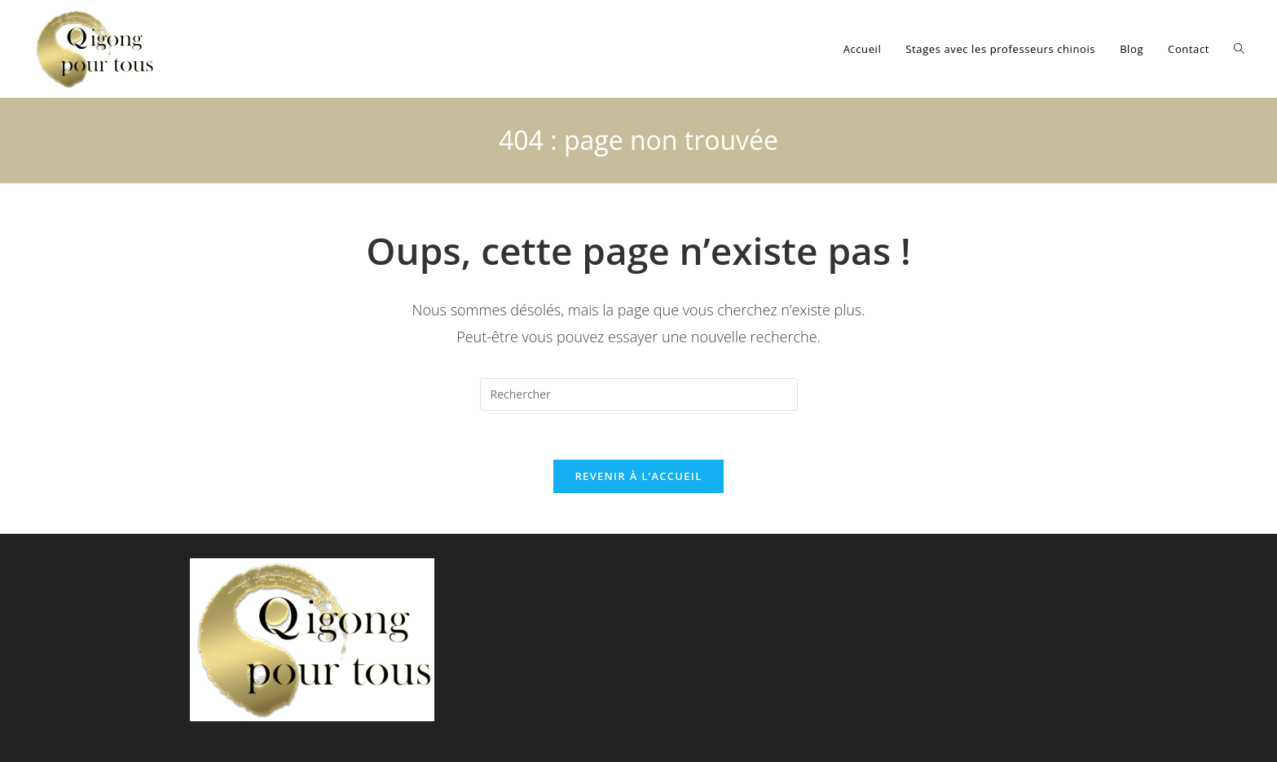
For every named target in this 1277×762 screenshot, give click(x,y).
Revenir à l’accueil (638, 476)
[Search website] (1239, 49)
